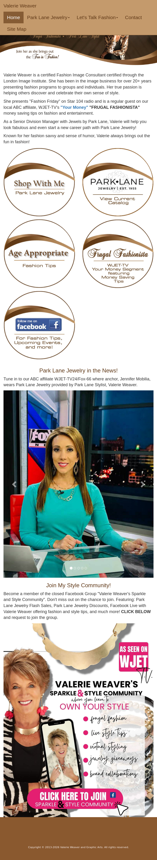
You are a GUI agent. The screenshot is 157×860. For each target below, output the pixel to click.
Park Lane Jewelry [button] (48, 17)
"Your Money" (74, 107)
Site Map (16, 29)
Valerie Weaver (20, 5)
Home (15, 17)
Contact (133, 17)
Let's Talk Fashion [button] (97, 17)
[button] (14, 484)
